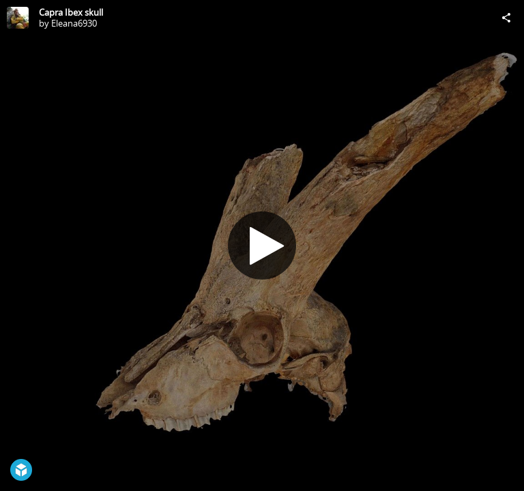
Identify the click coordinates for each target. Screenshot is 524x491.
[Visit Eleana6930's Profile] (18, 18)
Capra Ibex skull (71, 12)
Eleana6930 (74, 23)
